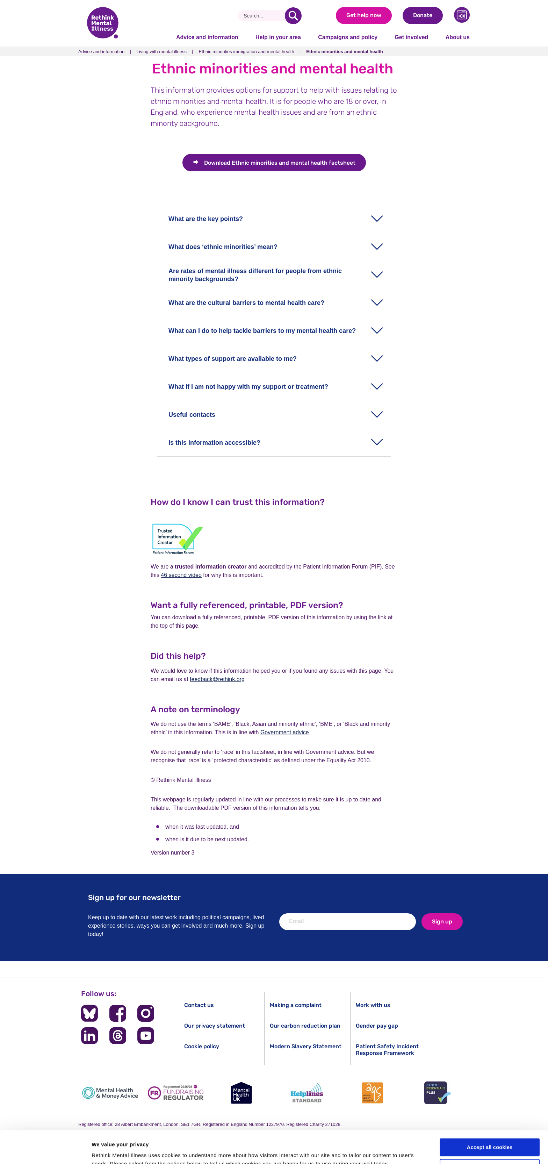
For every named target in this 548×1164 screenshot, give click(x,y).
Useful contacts (191, 414)
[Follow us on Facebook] (118, 1013)
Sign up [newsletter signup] (442, 921)
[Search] (264, 15)
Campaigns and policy (347, 37)
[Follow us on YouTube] (146, 1035)
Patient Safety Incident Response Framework (387, 1049)
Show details (108, 1150)
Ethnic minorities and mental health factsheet (279, 162)
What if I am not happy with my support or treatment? (248, 386)
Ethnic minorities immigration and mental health (246, 51)
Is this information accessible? (214, 442)
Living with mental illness (162, 51)
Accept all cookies (490, 1114)
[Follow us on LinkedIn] (89, 1035)
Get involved (411, 37)
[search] (293, 15)
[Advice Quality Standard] (372, 1092)
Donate (422, 15)
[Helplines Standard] (307, 1092)
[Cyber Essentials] (438, 1092)
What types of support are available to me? (232, 358)
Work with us (373, 1005)
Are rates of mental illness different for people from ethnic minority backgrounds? (255, 275)
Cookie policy (201, 1046)
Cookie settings (490, 1135)
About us (458, 37)
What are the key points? (205, 218)
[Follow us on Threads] (118, 1035)
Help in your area (278, 37)
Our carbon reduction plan (305, 1025)
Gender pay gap (377, 1025)
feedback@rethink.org (217, 679)
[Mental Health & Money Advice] (110, 1092)
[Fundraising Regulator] (176, 1092)
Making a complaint (296, 1005)
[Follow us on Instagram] (146, 1013)
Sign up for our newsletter (134, 897)
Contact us (199, 1005)
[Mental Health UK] (241, 1092)
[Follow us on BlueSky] (89, 1013)
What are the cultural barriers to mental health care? (246, 302)
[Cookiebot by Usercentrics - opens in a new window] (45, 1150)
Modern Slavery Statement (305, 1046)
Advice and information (207, 37)
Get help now (363, 15)
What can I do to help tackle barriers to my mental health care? (262, 330)
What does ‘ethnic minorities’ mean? (222, 246)
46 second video (181, 575)
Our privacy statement (214, 1025)
